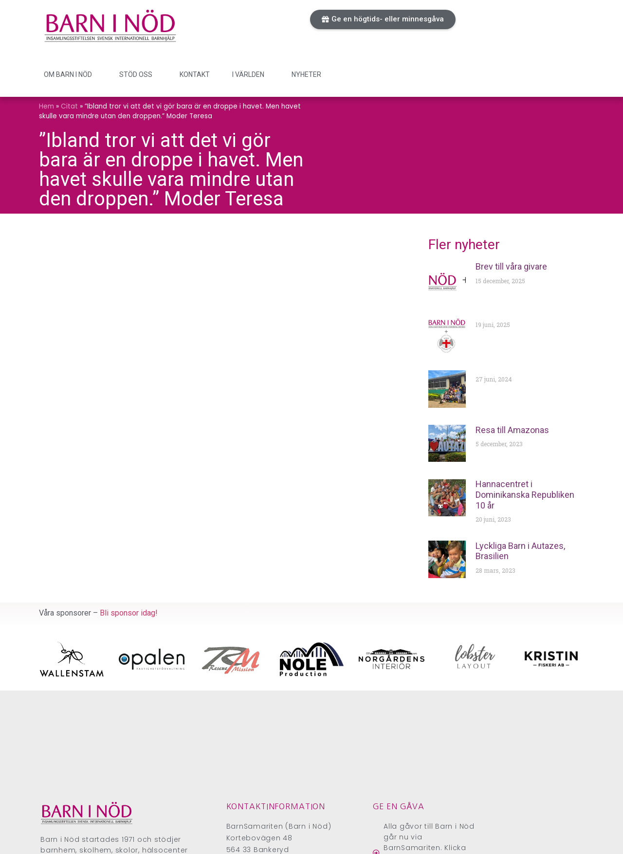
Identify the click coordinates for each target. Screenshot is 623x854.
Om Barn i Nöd (70, 74)
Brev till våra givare (511, 266)
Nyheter (306, 74)
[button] (383, 19)
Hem (46, 106)
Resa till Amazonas (512, 430)
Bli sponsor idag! (129, 613)
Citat (69, 106)
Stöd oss (138, 74)
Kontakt (195, 74)
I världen (250, 74)
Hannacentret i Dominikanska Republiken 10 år (525, 494)
